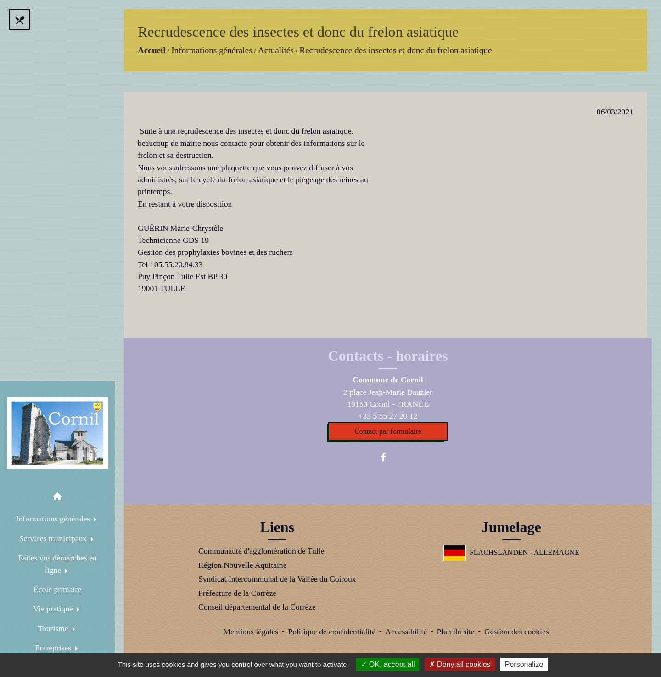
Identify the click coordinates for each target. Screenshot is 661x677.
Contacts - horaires (388, 355)
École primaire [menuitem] (57, 589)
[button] (57, 498)
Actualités (276, 50)
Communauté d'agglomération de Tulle (261, 550)
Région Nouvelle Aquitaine (242, 565)
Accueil (152, 50)
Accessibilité (406, 631)
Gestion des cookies (516, 631)
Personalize (524, 664)
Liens (277, 527)
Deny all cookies (460, 664)
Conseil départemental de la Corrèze (257, 606)
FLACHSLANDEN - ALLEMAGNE (511, 552)
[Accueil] (57, 433)
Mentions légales (250, 631)
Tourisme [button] (54, 628)
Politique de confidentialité (331, 631)
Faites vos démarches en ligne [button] (57, 563)
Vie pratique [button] (54, 608)
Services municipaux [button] (54, 538)
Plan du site (455, 631)
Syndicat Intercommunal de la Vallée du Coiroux (277, 578)
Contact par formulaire (387, 431)
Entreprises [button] (54, 647)
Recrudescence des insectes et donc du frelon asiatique (395, 50)
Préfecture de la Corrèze (237, 593)
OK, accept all (388, 664)
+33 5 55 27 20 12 (388, 415)
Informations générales (211, 50)
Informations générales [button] (54, 518)
